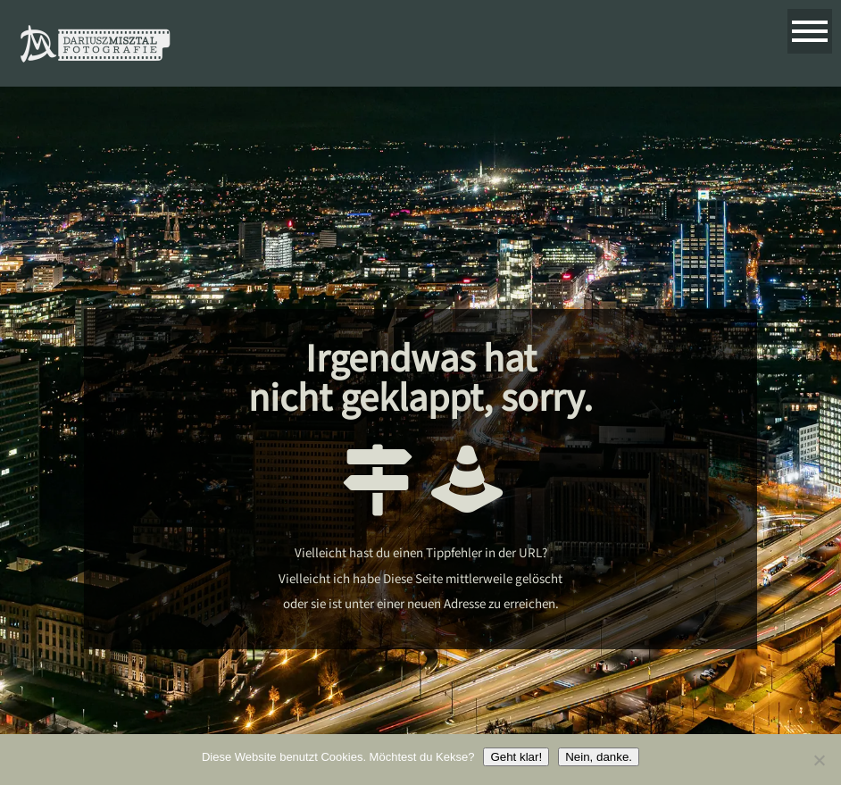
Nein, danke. (598, 757)
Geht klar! (516, 757)
